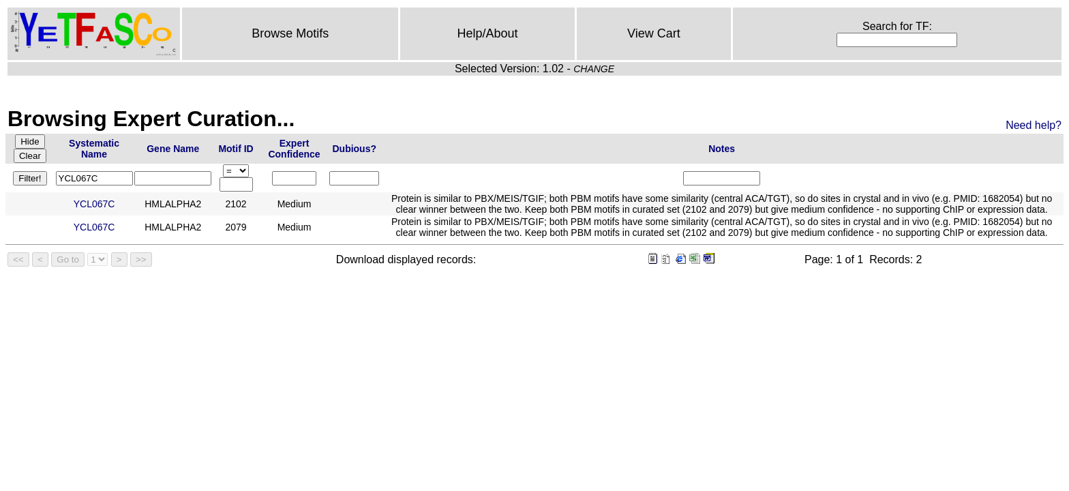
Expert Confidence (294, 149)
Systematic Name (94, 149)
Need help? (1034, 125)
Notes (721, 148)
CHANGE (593, 68)
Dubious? (354, 148)
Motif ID (235, 148)
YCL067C (94, 203)
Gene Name (173, 148)
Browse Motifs (290, 33)
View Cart (653, 33)
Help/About (487, 33)
